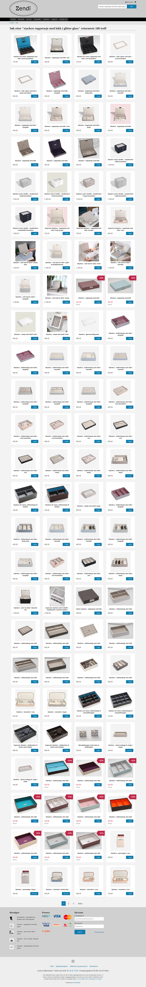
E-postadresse (79, 916)
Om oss (28, 19)
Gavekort (46, 19)
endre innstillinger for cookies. (93, 979)
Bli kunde (21, 19)
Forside (13, 19)
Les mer (79, 979)
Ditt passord (78, 923)
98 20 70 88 (73, 971)
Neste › (80, 903)
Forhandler (37, 19)
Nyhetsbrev (94, 967)
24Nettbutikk (76, 983)
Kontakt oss (63, 19)
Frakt (52, 967)
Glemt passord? (99, 932)
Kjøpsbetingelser (62, 967)
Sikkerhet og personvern (78, 967)
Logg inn (54, 19)
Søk (131, 6)
